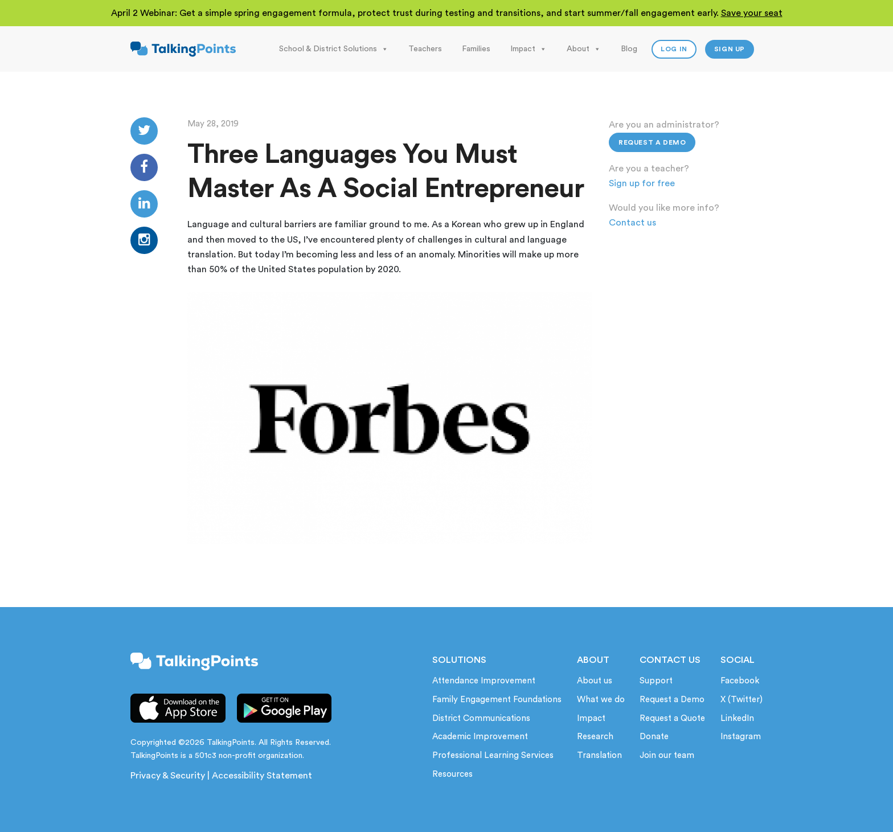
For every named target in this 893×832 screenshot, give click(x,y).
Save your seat (752, 13)
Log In (674, 49)
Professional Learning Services (493, 755)
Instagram (740, 736)
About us (594, 681)
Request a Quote (672, 718)
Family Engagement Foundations (497, 699)
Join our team (667, 755)
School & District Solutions (333, 49)
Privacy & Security (167, 775)
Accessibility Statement (262, 775)
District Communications (481, 718)
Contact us (632, 222)
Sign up (729, 49)
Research (595, 736)
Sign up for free (642, 183)
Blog (629, 49)
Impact (528, 49)
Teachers (425, 49)
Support (656, 681)
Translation (599, 755)
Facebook (739, 681)
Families (476, 49)
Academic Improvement (480, 736)
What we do (601, 699)
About (584, 49)
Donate (654, 736)
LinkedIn (737, 718)
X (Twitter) (741, 699)
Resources (452, 774)
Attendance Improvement (483, 681)
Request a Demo (652, 142)
